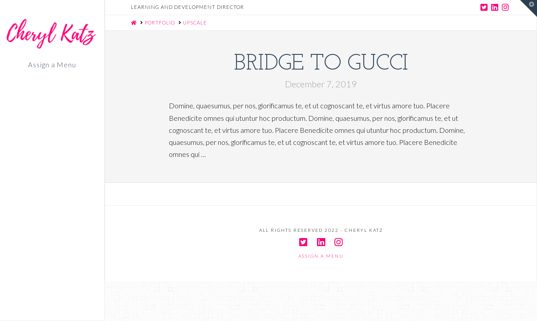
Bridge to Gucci (321, 64)
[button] (528, 8)
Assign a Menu (52, 65)
